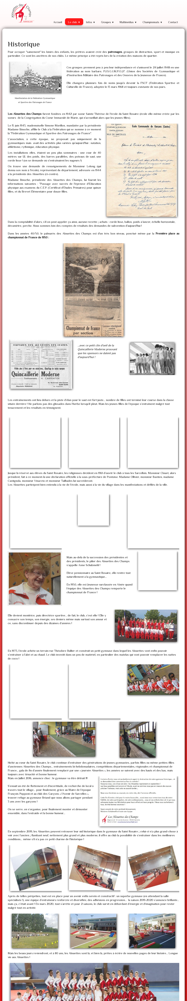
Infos (90, 22)
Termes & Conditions (170, 997)
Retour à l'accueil (137, 941)
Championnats (152, 22)
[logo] (22, 13)
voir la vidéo (48, 945)
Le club (74, 22)
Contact (173, 22)
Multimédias (128, 22)
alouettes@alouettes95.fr (84, 984)
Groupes (107, 22)
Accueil (57, 22)
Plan (12, 984)
